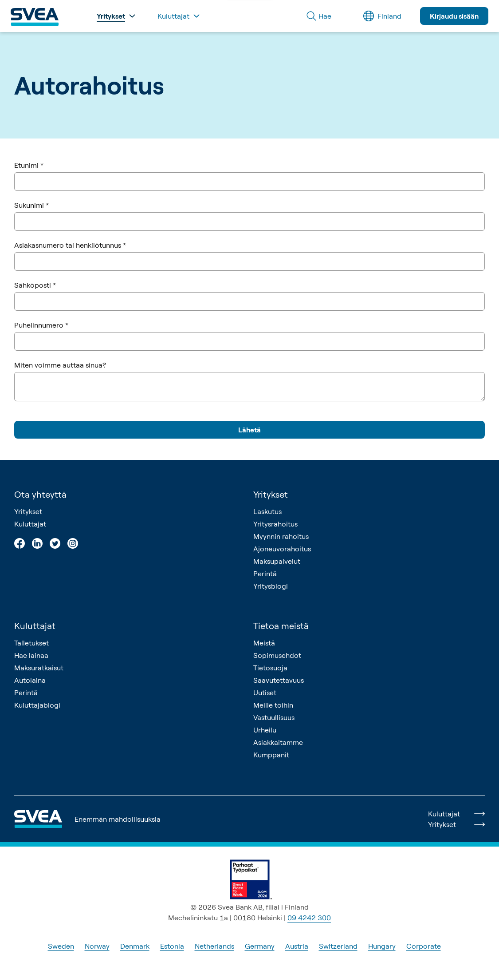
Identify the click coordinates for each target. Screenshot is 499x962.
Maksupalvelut (276, 561)
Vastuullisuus (274, 717)
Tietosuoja (270, 667)
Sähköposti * (35, 285)
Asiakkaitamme (278, 742)
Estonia (172, 946)
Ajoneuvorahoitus (282, 548)
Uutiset (264, 692)
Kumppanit (271, 754)
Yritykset (28, 511)
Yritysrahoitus (275, 523)
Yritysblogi (270, 586)
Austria (296, 946)
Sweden (61, 946)
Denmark (134, 946)
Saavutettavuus (278, 680)
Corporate (423, 946)
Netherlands (214, 946)
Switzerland (338, 946)
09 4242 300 (309, 917)
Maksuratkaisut (38, 667)
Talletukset (31, 642)
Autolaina (30, 680)
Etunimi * (28, 165)
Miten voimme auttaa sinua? (60, 364)
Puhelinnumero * (41, 325)
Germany (260, 946)
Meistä (264, 642)
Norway (97, 946)
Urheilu (264, 729)
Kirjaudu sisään (454, 16)
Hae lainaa (31, 655)
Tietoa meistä (281, 625)
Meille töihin (273, 705)
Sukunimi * (31, 205)
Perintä (265, 573)
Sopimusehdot (277, 655)
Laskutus (267, 511)
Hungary (382, 946)
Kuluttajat (30, 523)
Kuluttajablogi (37, 705)
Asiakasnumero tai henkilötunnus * (70, 245)
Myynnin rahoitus (281, 536)
